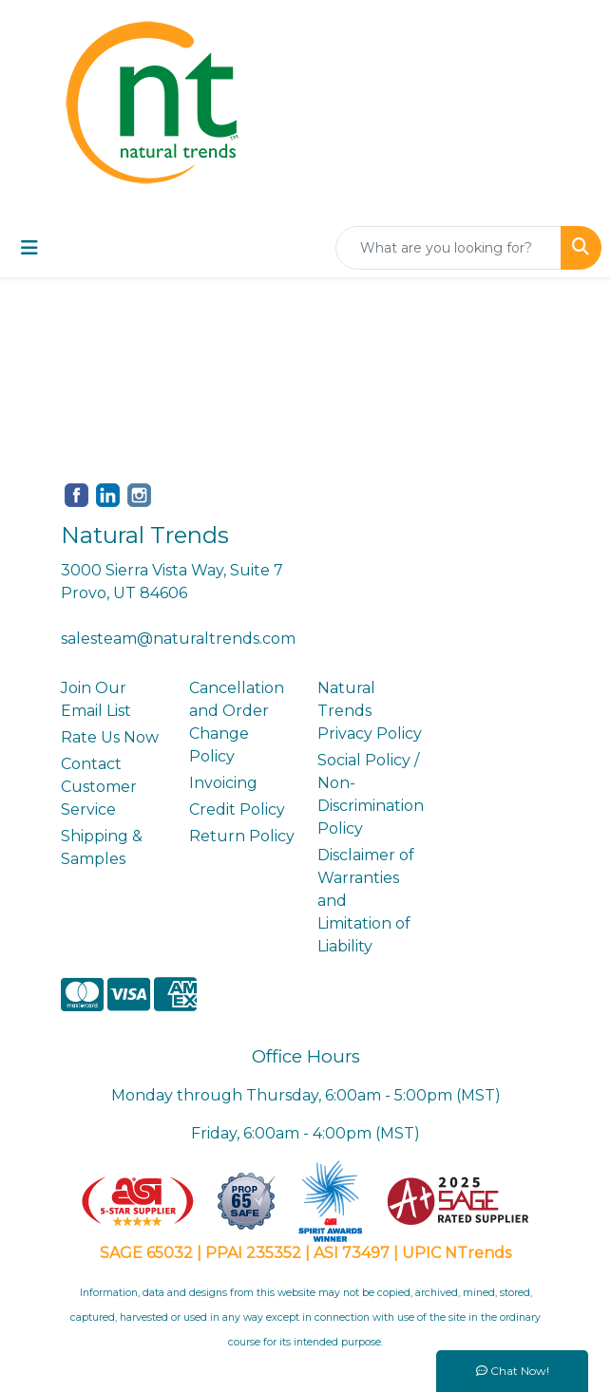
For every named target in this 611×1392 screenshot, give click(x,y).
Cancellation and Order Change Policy (236, 722)
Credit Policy (237, 809)
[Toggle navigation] (29, 248)
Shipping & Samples (102, 847)
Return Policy (242, 836)
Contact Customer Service (99, 786)
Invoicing (223, 783)
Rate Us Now (110, 737)
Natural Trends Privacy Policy (369, 711)
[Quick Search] (448, 248)
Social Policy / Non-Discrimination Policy (370, 794)
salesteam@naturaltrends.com (178, 639)
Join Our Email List (96, 699)
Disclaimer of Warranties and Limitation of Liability (365, 900)
